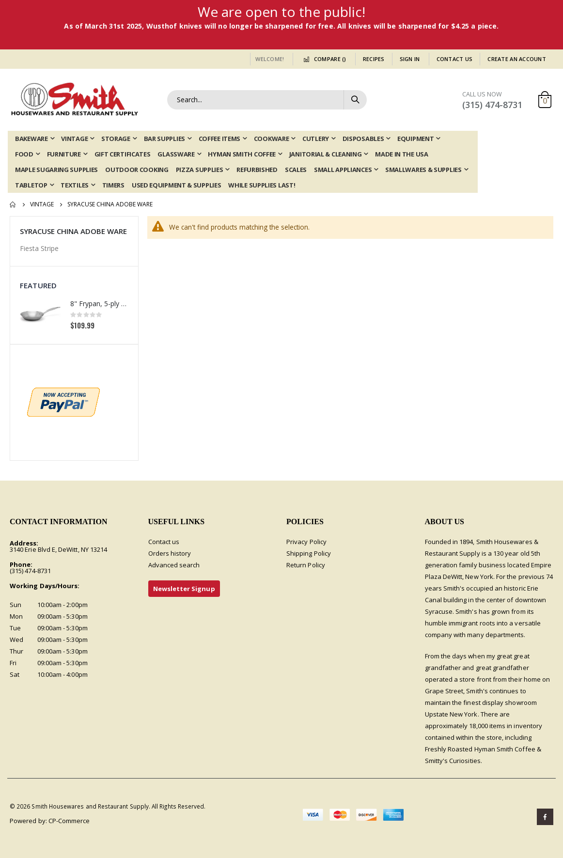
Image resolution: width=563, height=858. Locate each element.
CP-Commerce (69, 820)
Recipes (374, 58)
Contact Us (455, 58)
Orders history (169, 553)
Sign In (410, 58)
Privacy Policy (306, 541)
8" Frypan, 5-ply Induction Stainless (99, 303)
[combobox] (267, 99)
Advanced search (174, 565)
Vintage (42, 204)
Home (13, 204)
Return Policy (305, 565)
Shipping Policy (308, 553)
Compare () (323, 58)
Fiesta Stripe (39, 248)
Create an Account (516, 58)
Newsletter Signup (184, 588)
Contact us (164, 541)
